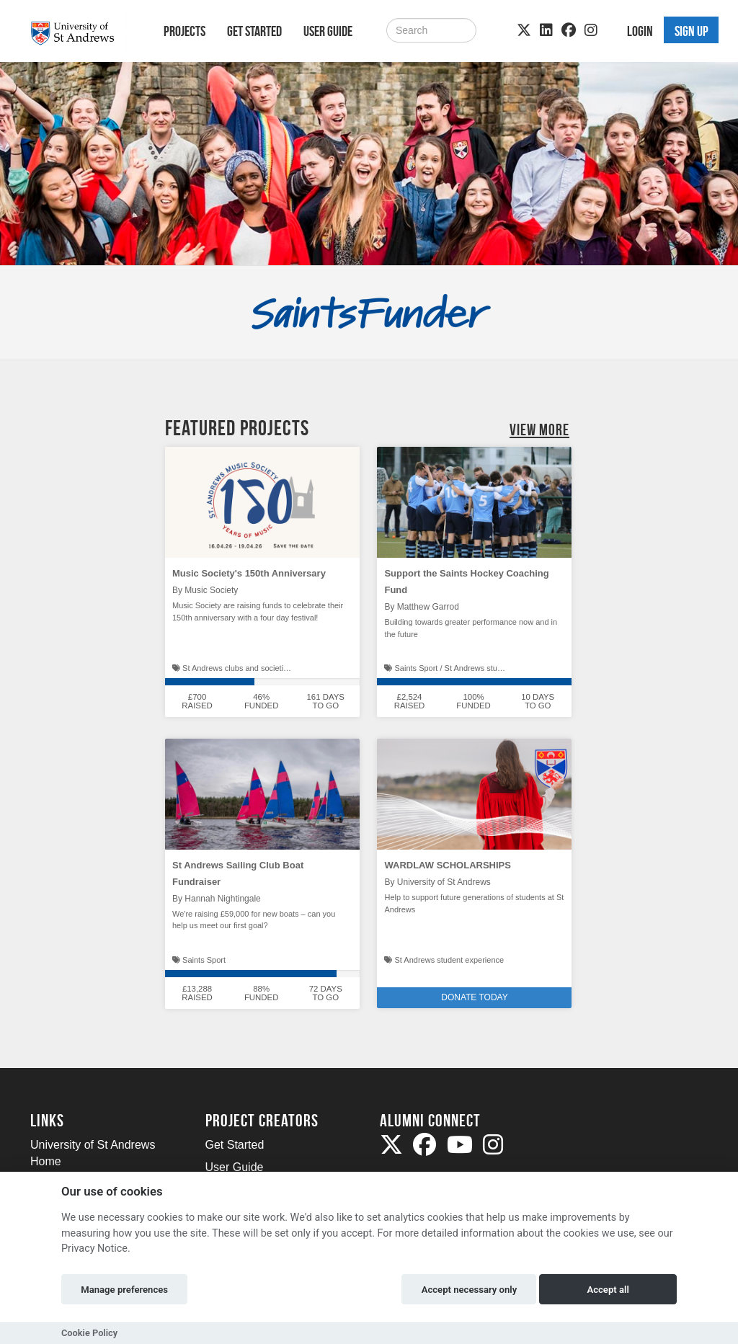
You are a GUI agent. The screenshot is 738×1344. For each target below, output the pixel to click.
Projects (184, 31)
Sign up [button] (691, 31)
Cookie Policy (89, 1332)
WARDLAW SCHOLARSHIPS (447, 865)
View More (539, 429)
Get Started (254, 31)
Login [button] (640, 31)
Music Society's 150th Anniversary (249, 573)
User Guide (327, 31)
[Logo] (78, 33)
